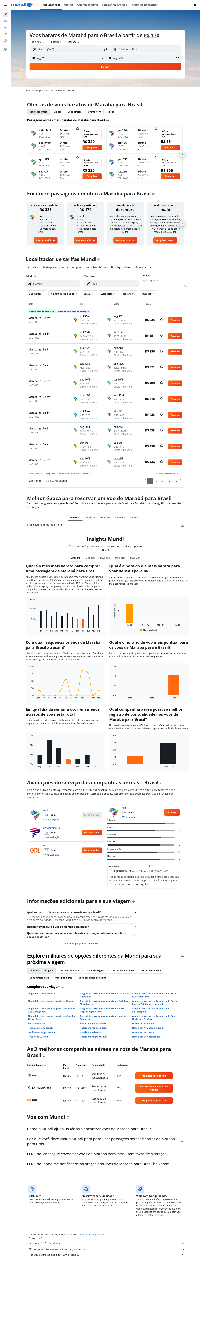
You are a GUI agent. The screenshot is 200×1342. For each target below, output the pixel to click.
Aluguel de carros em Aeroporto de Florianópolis (151, 1010)
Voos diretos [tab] (74, 111)
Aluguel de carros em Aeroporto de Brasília (51, 1001)
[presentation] (162, 35)
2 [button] (156, 480)
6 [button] (176, 480)
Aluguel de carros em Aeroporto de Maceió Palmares (103, 1018)
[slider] (186, 285)
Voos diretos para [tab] (39, 977)
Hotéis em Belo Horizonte (146, 1036)
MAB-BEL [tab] (75, 517)
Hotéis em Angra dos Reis (94, 1036)
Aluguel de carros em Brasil (42, 993)
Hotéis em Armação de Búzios (148, 1027)
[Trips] (5, 49)
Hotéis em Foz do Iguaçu (93, 1027)
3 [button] (163, 480)
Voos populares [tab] (63, 977)
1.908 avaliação (51, 837)
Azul (45, 810)
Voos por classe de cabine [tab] (92, 977)
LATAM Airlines (51, 827)
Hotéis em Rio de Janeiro (93, 1023)
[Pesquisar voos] (5, 14)
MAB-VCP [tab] (120, 517)
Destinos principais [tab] (70, 970)
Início (28, 90)
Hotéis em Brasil (36, 1023)
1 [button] (150, 480)
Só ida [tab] (111, 111)
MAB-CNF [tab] (105, 517)
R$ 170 (151, 35)
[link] (46, 240)
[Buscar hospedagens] (5, 21)
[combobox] (38, 41)
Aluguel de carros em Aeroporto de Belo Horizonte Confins (153, 1018)
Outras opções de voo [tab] (123, 970)
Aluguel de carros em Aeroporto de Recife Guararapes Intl (154, 995)
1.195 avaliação (51, 854)
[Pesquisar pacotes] (5, 34)
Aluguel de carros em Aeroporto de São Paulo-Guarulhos (105, 995)
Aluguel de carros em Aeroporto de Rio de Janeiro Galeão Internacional (155, 1003)
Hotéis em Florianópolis (40, 1027)
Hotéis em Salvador (90, 1032)
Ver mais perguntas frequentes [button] (81, 943)
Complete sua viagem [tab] (41, 970)
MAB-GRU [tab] (135, 517)
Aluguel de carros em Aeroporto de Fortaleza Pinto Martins (104, 1003)
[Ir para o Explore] (5, 41)
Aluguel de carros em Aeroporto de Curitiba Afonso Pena (51, 1018)
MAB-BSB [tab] (90, 517)
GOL (45, 845)
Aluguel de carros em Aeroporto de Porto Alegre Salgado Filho (102, 1010)
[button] (5, 4)
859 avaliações (51, 819)
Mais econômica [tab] (38, 111)
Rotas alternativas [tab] (151, 970)
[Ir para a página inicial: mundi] (22, 5)
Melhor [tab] (57, 111)
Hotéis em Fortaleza (143, 1032)
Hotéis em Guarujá (38, 1036)
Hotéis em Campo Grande (41, 1032)
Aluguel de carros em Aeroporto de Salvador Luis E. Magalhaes (52, 1010)
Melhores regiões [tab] (96, 970)
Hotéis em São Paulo (143, 1023)
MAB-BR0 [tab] (75, 557)
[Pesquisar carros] (5, 27)
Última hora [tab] (94, 111)
